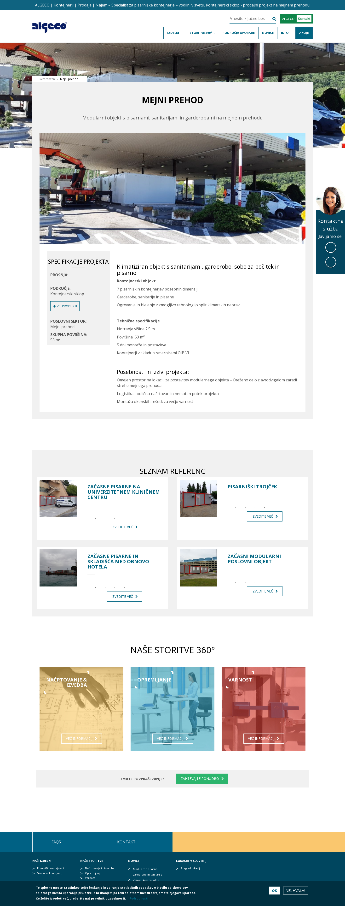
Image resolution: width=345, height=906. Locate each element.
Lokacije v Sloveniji (191, 861)
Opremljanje (93, 873)
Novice (268, 32)
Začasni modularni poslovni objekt (254, 559)
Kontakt (126, 842)
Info (286, 32)
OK (274, 891)
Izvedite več (122, 527)
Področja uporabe (239, 32)
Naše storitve (91, 861)
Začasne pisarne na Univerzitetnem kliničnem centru (123, 492)
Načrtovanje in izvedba (99, 868)
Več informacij (79, 738)
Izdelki (174, 32)
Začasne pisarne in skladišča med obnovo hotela (118, 561)
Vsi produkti (65, 306)
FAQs (56, 842)
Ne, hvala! (295, 891)
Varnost (90, 878)
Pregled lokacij (190, 868)
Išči (271, 19)
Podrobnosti (138, 900)
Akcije (304, 32)
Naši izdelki (41, 861)
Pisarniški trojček (252, 486)
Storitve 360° (202, 32)
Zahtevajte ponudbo (200, 778)
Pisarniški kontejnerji (50, 868)
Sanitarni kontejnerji (50, 873)
